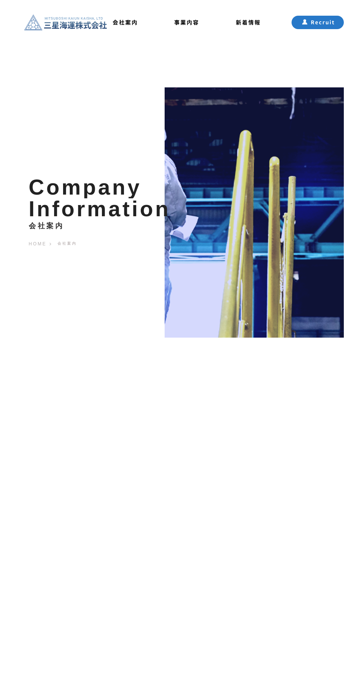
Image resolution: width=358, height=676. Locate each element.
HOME (38, 243)
